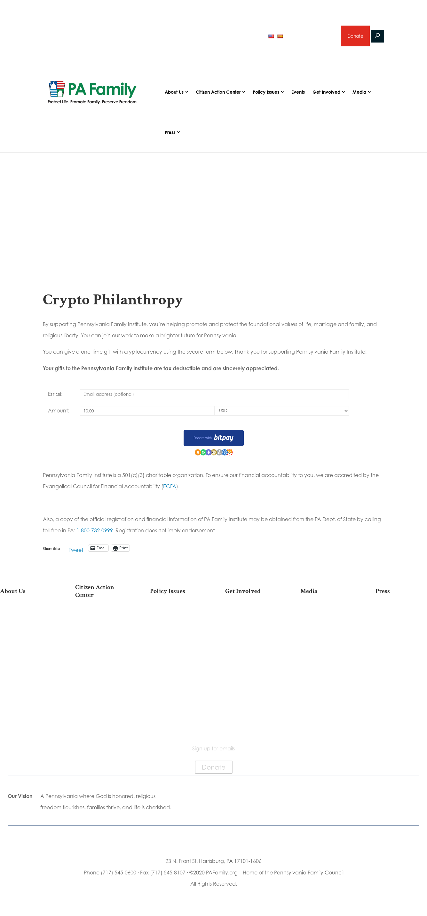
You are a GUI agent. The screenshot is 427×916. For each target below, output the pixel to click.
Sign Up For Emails (101, 721)
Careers (251, 646)
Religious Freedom (176, 626)
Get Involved (326, 93)
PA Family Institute (25, 646)
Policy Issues (266, 93)
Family (176, 635)
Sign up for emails (310, 36)
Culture (176, 646)
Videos (326, 635)
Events (298, 93)
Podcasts (326, 626)
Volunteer (251, 635)
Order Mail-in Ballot (101, 685)
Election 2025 (100, 615)
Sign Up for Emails (251, 666)
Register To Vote (101, 674)
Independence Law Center (26, 659)
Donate (355, 36)
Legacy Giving (251, 656)
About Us (174, 93)
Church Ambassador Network (25, 686)
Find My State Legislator (101, 645)
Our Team (25, 626)
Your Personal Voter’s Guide (100, 662)
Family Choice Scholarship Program (26, 702)
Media (359, 93)
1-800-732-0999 (94, 531)
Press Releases (401, 615)
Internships (251, 626)
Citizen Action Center (218, 93)
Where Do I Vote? (101, 695)
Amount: (58, 411)
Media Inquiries (401, 626)
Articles (326, 615)
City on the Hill (26, 672)
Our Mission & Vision (25, 615)
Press (170, 133)
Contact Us (26, 715)
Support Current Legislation (250, 679)
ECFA (169, 487)
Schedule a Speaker (251, 703)
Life (175, 615)
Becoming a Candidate (101, 708)
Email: (55, 394)
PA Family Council (25, 635)
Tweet (76, 549)
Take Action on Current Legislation (101, 629)
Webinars (326, 646)
